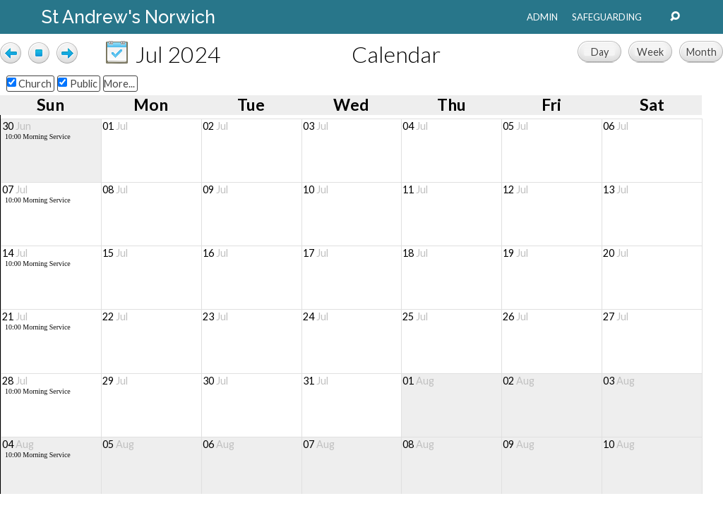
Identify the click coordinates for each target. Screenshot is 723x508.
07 (15, 189)
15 (115, 253)
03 (315, 126)
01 (115, 126)
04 (415, 126)
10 (315, 189)
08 (115, 189)
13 (615, 189)
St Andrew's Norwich (128, 17)
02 (215, 126)
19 (515, 253)
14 (15, 253)
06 (615, 126)
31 (315, 381)
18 (415, 253)
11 (415, 189)
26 (515, 316)
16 (215, 253)
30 (16, 126)
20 (615, 253)
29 (115, 381)
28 (15, 381)
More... (119, 84)
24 (315, 316)
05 (515, 126)
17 (315, 253)
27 (615, 316)
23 (215, 316)
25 (415, 316)
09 (215, 189)
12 (515, 189)
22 (115, 316)
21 (15, 316)
